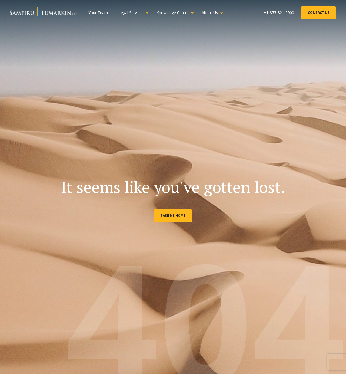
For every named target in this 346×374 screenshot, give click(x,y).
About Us (210, 12)
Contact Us (318, 12)
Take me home (173, 215)
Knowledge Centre (173, 12)
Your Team (98, 12)
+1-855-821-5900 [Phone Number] (279, 12)
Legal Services (131, 12)
